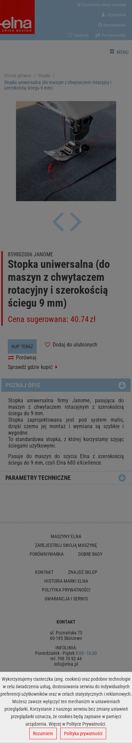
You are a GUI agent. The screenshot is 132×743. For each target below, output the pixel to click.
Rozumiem (43, 733)
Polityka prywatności (83, 733)
